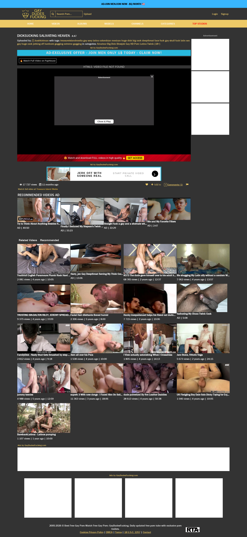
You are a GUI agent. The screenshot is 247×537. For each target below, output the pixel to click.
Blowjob (121, 43)
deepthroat (148, 40)
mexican (116, 40)
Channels (137, 23)
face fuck (159, 40)
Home (30, 23)
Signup (225, 14)
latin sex (185, 40)
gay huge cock (24, 43)
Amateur (101, 43)
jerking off (38, 43)
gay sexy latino (91, 40)
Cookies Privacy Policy (91, 532)
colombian (105, 40)
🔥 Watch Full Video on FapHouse (37, 60)
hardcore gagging (54, 43)
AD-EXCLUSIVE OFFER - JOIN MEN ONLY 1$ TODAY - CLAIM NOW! (104, 53)
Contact (147, 532)
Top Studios (199, 23)
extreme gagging (73, 43)
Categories (168, 23)
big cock (137, 40)
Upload (88, 14)
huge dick (126, 40)
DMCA (109, 532)
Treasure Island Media (47, 189)
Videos (56, 23)
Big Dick (111, 43)
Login (215, 14)
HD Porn (134, 43)
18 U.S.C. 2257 (132, 532)
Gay (128, 43)
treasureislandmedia (71, 40)
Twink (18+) (153, 43)
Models (109, 23)
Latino (143, 43)
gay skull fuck (172, 40)
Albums (82, 23)
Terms (118, 532)
